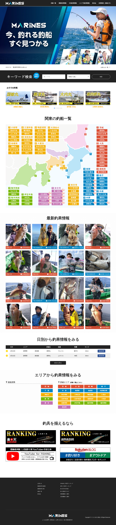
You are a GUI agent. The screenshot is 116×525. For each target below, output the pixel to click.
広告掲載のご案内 (64, 496)
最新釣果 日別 (41, 488)
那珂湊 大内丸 (71, 107)
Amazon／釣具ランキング (66, 483)
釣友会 (94, 3)
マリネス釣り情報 (95, 517)
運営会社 (52, 520)
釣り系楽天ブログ (64, 491)
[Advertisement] (19, 493)
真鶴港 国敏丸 (18, 107)
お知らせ (40, 483)
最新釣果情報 (62, 3)
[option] (58, 35)
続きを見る (58, 363)
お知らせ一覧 (104, 67)
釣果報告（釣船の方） (105, 3)
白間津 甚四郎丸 (98, 107)
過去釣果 (101, 351)
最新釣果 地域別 (41, 486)
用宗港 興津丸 (44, 107)
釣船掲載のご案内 (64, 494)
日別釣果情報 (73, 3)
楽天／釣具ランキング (65, 486)
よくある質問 (45, 520)
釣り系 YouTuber (64, 488)
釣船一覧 (53, 3)
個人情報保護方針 (68, 520)
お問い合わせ (59, 520)
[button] (108, 99)
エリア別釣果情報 (84, 3)
